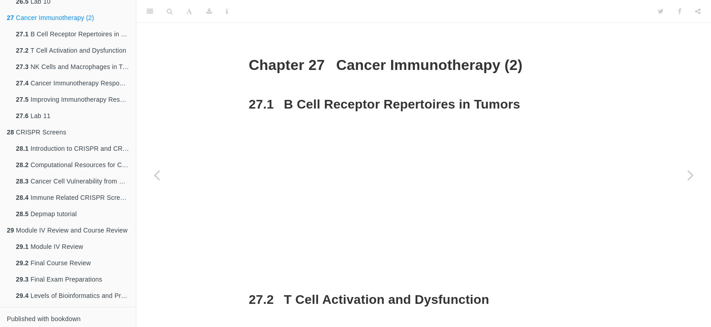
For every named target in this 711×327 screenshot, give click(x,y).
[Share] (697, 11)
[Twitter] (661, 11)
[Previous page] (156, 175)
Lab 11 (33, 115)
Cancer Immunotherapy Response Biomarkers (76, 83)
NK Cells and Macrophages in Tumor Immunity (76, 66)
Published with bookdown (44, 318)
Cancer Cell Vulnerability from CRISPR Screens (76, 181)
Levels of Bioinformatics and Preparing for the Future (76, 295)
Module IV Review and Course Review (67, 230)
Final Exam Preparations (59, 279)
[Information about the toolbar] (227, 11)
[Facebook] (679, 11)
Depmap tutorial (46, 214)
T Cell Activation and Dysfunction (71, 50)
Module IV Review (49, 246)
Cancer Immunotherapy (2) (50, 17)
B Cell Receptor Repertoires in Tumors (76, 34)
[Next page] (690, 175)
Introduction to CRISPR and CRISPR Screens (76, 148)
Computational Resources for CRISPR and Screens (76, 164)
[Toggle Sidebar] (150, 11)
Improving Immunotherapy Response (76, 99)
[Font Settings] (189, 11)
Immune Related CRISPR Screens (73, 197)
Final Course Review (53, 263)
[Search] (169, 11)
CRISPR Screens (36, 132)
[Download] (209, 11)
